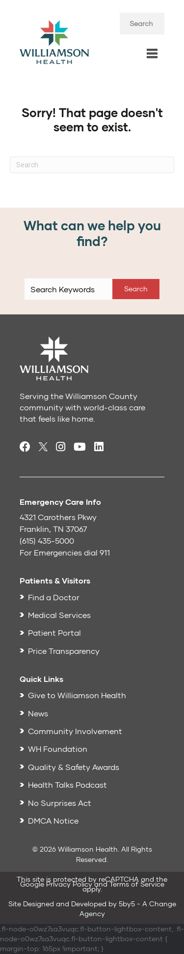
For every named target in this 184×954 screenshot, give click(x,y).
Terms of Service (136, 884)
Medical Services (59, 614)
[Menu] (152, 54)
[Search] (92, 164)
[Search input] (142, 23)
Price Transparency (64, 650)
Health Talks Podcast (67, 784)
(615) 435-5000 (47, 540)
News (38, 713)
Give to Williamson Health (77, 695)
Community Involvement (75, 731)
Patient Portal (54, 632)
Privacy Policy (69, 884)
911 (105, 552)
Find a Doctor (53, 597)
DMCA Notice (53, 820)
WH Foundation (57, 748)
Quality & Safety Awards (73, 766)
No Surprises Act (59, 802)
